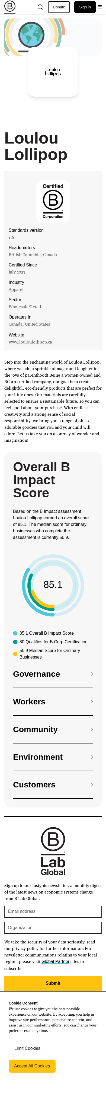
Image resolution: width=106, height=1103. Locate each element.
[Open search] (40, 7)
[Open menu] (100, 7)
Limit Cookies (27, 1048)
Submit (53, 983)
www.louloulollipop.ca (30, 341)
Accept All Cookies (32, 1066)
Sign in (85, 7)
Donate (59, 7)
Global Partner (55, 961)
